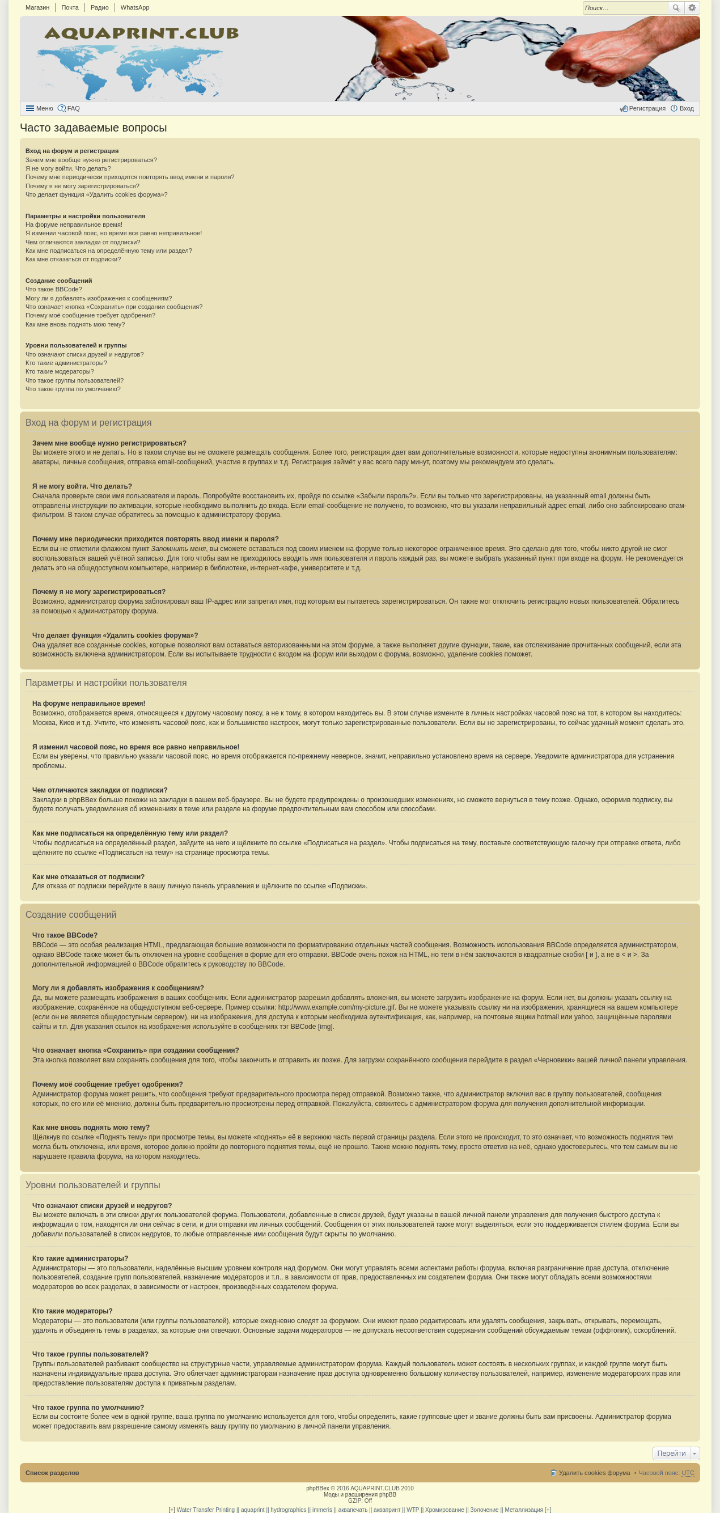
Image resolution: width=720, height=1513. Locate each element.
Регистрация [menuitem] (647, 108)
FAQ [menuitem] (73, 108)
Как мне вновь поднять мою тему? (75, 324)
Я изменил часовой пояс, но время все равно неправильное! (114, 233)
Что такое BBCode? (54, 289)
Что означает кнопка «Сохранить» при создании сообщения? (114, 306)
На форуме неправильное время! (74, 224)
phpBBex (317, 1488)
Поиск (676, 8)
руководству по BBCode (245, 964)
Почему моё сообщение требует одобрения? (90, 315)
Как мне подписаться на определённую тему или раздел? (109, 250)
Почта (70, 7)
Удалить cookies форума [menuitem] (594, 1472)
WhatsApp (135, 7)
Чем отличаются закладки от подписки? (83, 242)
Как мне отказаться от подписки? (73, 259)
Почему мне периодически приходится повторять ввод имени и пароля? (130, 176)
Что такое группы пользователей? (75, 380)
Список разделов (52, 1472)
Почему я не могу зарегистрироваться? (82, 186)
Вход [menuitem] (687, 108)
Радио (100, 7)
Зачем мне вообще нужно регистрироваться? (91, 159)
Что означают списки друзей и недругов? (85, 354)
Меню (44, 108)
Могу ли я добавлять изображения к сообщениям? (99, 298)
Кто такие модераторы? (60, 371)
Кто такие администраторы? (66, 362)
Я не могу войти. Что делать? (68, 168)
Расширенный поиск (692, 8)
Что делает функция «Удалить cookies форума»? (97, 194)
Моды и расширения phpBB (360, 1494)
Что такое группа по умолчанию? (73, 388)
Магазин (37, 7)
